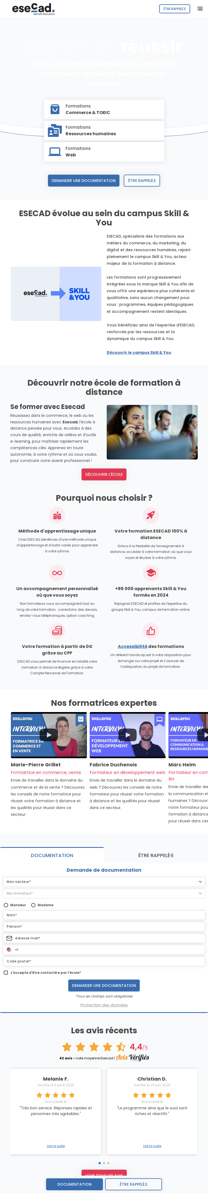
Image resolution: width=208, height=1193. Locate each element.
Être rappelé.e (171, 9)
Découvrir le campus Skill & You (139, 352)
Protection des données (104, 1005)
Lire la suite (56, 1146)
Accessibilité (132, 646)
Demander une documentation (84, 180)
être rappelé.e (133, 1184)
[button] (104, 882)
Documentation (74, 1184)
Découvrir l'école (104, 474)
